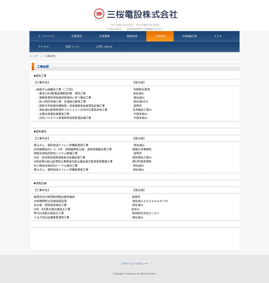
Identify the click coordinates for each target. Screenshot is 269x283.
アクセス (43, 46)
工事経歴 (159, 36)
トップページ (46, 36)
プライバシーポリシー (134, 263)
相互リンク (72, 46)
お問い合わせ (104, 46)
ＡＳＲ (218, 36)
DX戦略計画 (189, 36)
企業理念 (76, 36)
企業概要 (104, 36)
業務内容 (132, 36)
